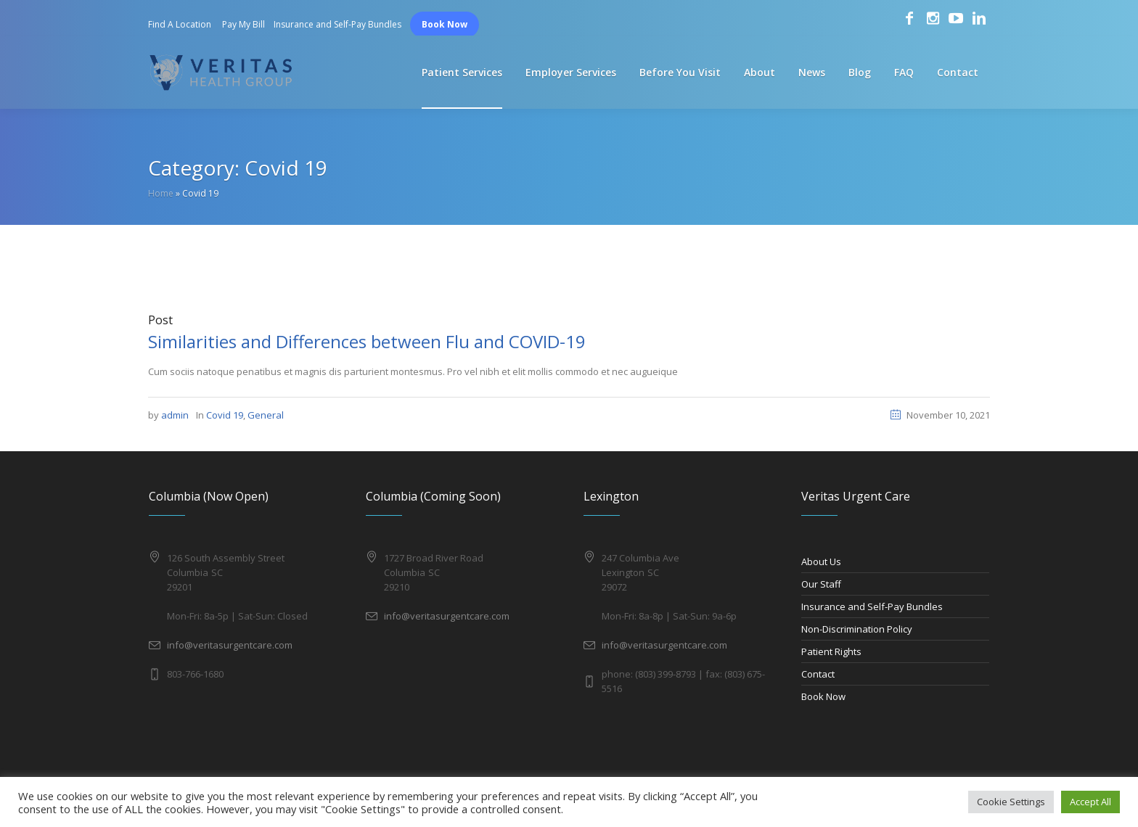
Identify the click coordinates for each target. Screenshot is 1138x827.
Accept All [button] (1090, 801)
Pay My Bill (243, 24)
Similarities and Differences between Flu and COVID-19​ (367, 341)
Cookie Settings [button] (1011, 801)
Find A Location (179, 24)
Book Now (444, 24)
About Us (821, 561)
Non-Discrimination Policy (856, 628)
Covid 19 (224, 414)
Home (160, 193)
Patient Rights (831, 651)
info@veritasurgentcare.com (229, 644)
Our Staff (821, 584)
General (265, 414)
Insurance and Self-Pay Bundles (337, 24)
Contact (818, 673)
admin (175, 414)
